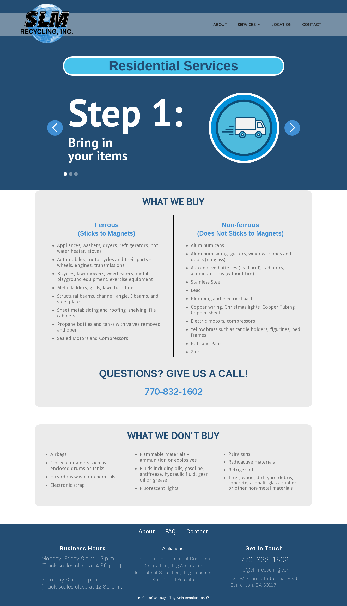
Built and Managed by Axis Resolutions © (173, 598)
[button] (249, 24)
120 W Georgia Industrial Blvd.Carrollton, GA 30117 (264, 581)
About (220, 24)
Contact (311, 24)
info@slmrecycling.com (264, 570)
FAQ (170, 531)
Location (281, 24)
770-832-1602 (264, 560)
